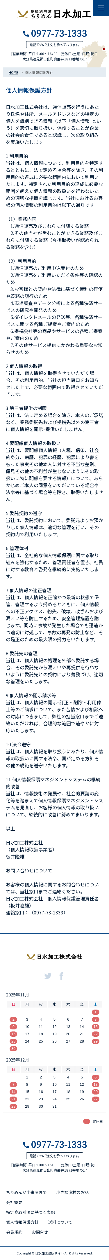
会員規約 (14, 1232)
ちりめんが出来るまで (26, 1192)
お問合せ (40, 1232)
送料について (60, 1222)
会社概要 (14, 1202)
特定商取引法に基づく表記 (30, 1212)
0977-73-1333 (59, 33)
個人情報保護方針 (22, 1222)
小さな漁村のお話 (72, 1192)
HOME (13, 72)
